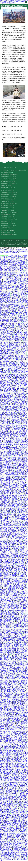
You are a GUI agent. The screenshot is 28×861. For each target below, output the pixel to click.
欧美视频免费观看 (13, 706)
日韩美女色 (9, 288)
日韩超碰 (21, 433)
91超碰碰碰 (9, 762)
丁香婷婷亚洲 (19, 308)
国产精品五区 (3, 705)
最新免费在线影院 (22, 657)
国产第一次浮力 (16, 337)
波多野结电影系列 (12, 467)
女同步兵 (14, 492)
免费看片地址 (14, 826)
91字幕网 (8, 312)
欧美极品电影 (13, 396)
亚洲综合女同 (9, 523)
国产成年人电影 (23, 637)
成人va (23, 439)
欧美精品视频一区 (9, 482)
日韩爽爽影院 (12, 533)
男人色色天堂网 (13, 596)
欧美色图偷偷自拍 (21, 363)
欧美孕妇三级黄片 (22, 618)
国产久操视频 (22, 804)
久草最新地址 (14, 496)
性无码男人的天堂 (5, 260)
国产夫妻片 (24, 778)
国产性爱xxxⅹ (23, 759)
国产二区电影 (22, 446)
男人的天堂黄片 (6, 384)
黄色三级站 (10, 824)
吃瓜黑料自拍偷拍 (5, 773)
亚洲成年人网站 (14, 313)
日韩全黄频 (22, 473)
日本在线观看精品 (23, 355)
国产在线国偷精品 (8, 443)
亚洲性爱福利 (8, 333)
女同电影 (9, 822)
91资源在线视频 (14, 724)
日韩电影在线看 (4, 671)
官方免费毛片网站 (5, 547)
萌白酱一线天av (23, 312)
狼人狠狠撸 (18, 758)
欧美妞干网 (15, 687)
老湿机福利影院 (4, 786)
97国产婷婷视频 (12, 530)
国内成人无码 (13, 601)
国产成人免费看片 (18, 835)
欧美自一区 (9, 282)
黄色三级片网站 (4, 265)
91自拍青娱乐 (10, 259)
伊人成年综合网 (6, 292)
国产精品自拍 (16, 712)
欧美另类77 (11, 499)
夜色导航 (19, 522)
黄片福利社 (20, 515)
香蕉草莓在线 (16, 305)
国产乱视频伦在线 (13, 271)
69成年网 (6, 396)
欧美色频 (22, 852)
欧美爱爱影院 (5, 320)
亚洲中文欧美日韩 (18, 822)
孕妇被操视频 (23, 497)
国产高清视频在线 (9, 358)
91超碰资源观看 (5, 783)
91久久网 (24, 386)
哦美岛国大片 (21, 821)
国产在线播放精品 (22, 560)
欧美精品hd (13, 301)
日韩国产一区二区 (18, 800)
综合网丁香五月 (24, 330)
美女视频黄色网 (21, 745)
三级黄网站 (23, 813)
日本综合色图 (9, 440)
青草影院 (20, 361)
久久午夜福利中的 (7, 438)
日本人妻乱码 (7, 581)
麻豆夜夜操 (10, 371)
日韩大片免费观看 (20, 343)
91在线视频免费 (18, 625)
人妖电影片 (9, 511)
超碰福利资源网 (7, 456)
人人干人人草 (3, 718)
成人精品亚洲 (19, 325)
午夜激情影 (13, 757)
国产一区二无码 (14, 444)
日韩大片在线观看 (21, 837)
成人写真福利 (13, 311)
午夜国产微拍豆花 (7, 336)
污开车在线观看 (9, 486)
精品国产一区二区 (14, 789)
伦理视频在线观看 (9, 610)
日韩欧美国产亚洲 (15, 778)
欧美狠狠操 (9, 305)
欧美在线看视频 (21, 679)
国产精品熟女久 (20, 675)
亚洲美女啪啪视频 (16, 439)
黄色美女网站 (8, 338)
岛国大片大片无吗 (22, 601)
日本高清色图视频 (5, 297)
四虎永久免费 (7, 479)
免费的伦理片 (18, 318)
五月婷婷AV (9, 460)
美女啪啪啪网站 (10, 828)
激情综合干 (19, 623)
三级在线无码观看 (23, 604)
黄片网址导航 (13, 680)
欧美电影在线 (11, 559)
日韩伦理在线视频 (7, 476)
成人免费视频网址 (22, 785)
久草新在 (6, 307)
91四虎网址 (14, 356)
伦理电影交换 (13, 703)
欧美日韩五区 (21, 265)
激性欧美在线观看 (13, 856)
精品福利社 (14, 413)
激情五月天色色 (16, 463)
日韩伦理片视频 (24, 794)
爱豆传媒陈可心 (14, 554)
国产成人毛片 (11, 827)
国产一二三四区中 (9, 664)
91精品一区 (14, 292)
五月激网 (6, 660)
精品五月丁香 (17, 291)
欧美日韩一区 (5, 840)
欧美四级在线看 (14, 753)
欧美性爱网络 (5, 784)
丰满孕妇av (20, 834)
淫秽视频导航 (15, 393)
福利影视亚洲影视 (15, 773)
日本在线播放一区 (5, 314)
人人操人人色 (22, 295)
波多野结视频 (14, 312)
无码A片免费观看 (15, 290)
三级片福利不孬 (21, 533)
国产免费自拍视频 (20, 626)
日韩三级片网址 (8, 278)
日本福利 (24, 573)
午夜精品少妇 (14, 547)
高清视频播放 (9, 635)
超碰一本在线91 (6, 734)
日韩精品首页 (11, 363)
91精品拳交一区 (16, 727)
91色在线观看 (21, 701)
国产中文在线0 (19, 317)
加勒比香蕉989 (10, 342)
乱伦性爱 (6, 716)
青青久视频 (18, 728)
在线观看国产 (22, 266)
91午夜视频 (19, 426)
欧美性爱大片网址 (13, 613)
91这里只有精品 (14, 840)
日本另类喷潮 (23, 818)
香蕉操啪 (23, 346)
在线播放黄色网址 (15, 777)
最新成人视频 (24, 823)
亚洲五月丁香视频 (9, 318)
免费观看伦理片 (4, 354)
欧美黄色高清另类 (12, 679)
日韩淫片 (9, 378)
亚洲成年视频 (20, 563)
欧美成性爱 (13, 657)
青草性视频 (17, 279)
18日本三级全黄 (21, 348)
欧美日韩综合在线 (14, 839)
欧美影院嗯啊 (8, 643)
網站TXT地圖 (14, 241)
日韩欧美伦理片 (15, 257)
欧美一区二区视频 (18, 743)
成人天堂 (14, 288)
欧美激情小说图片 (10, 326)
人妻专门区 (4, 331)
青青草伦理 (25, 801)
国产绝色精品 (17, 523)
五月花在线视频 (10, 663)
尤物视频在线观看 (15, 605)
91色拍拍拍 (21, 529)
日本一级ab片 (10, 611)
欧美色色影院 (22, 370)
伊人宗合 (17, 392)
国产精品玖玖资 (16, 438)
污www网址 (17, 428)
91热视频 (18, 524)
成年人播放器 (11, 545)
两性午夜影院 (8, 590)
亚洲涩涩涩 (12, 267)
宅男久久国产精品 (18, 534)
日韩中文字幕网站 (9, 567)
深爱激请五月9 (6, 790)
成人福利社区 (19, 424)
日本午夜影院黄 (23, 313)
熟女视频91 (15, 804)
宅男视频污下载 (10, 382)
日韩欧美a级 (19, 545)
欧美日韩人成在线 (8, 291)
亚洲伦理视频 (5, 434)
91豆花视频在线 (21, 682)
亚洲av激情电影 (15, 581)
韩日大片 (4, 796)
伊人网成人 (7, 491)
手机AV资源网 (24, 712)
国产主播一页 (13, 616)
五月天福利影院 (19, 350)
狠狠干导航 (21, 709)
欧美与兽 (3, 365)
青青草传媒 (14, 632)
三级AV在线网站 (21, 419)
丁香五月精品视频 (21, 731)
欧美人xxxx (19, 846)
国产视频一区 (22, 352)
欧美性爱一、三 (15, 546)
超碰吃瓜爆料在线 (5, 809)
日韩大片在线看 (22, 495)
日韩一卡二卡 (9, 593)
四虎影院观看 (7, 415)
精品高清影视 (8, 766)
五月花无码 (12, 518)
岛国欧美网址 (4, 503)
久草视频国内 (10, 450)
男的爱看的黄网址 (20, 286)
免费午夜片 (21, 725)
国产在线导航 (19, 578)
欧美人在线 (19, 828)
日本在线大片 (15, 539)
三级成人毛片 (15, 555)
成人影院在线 (18, 452)
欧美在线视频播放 (18, 597)
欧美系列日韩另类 (12, 702)
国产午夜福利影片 (9, 343)
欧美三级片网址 (13, 517)
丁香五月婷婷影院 (5, 826)
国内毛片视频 (22, 458)
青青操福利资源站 (18, 460)
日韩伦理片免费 (18, 593)
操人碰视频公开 (4, 681)
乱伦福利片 (21, 763)
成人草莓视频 (22, 261)
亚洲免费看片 (13, 541)
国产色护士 (25, 438)
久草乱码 (23, 297)
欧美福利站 (19, 367)
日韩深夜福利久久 (5, 788)
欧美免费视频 (3, 271)
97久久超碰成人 (6, 632)
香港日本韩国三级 (5, 730)
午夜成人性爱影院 (22, 703)
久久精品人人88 (23, 503)
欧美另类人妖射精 (8, 835)
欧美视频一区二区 (5, 444)
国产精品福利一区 (11, 542)
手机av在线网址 (6, 609)
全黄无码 (2, 492)
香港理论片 (16, 553)
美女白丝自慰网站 (9, 626)
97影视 (12, 325)
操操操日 (24, 485)
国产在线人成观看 (9, 392)
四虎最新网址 (23, 687)
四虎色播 (20, 540)
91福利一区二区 (21, 591)
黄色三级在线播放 (21, 747)
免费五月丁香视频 (10, 425)
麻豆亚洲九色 (21, 281)
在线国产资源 (5, 301)
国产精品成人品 (12, 543)
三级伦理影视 (3, 673)
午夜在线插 (13, 327)
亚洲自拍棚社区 (8, 751)
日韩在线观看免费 (21, 518)
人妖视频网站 (5, 327)
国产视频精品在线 (5, 435)
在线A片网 (20, 389)
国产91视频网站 (19, 470)
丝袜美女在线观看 (15, 255)
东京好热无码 (16, 441)
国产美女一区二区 (13, 550)
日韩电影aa (20, 332)
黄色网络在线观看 (8, 772)
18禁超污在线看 (12, 796)
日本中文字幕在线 (5, 561)
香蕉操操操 (20, 456)
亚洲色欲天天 (8, 516)
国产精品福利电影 (14, 668)
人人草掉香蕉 (6, 473)
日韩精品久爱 (7, 801)
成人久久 (17, 401)
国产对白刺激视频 (12, 815)
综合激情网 (17, 429)
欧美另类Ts (11, 465)
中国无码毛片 (8, 351)
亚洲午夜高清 (13, 571)
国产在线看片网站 (12, 701)
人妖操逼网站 (22, 479)
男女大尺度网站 (15, 323)
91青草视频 (3, 803)
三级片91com (11, 566)
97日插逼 (6, 805)
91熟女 (2, 760)
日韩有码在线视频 (10, 641)
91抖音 (19, 386)
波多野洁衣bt (12, 437)
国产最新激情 (24, 605)
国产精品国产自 (12, 303)
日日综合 (5, 582)
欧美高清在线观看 (10, 837)
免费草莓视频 (3, 558)
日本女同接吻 (7, 483)
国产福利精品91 (6, 402)
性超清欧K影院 (6, 375)
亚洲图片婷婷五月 (8, 306)
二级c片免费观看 (4, 584)
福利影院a (12, 676)
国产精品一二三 (13, 741)
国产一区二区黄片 (12, 389)
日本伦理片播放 (4, 387)
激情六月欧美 (7, 393)
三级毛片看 (20, 638)
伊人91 (14, 262)
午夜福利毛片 (24, 351)
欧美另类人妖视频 (7, 376)
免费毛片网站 (19, 432)
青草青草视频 (14, 810)
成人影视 (12, 317)
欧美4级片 (7, 257)
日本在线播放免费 (5, 585)
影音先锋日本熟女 (16, 485)
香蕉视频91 (17, 443)
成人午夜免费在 (22, 496)
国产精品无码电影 (17, 847)
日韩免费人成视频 (22, 329)
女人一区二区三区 (21, 692)
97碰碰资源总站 (8, 738)
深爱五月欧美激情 (13, 531)
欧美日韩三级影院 (23, 782)
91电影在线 (23, 584)
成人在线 (16, 306)
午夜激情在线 (4, 599)
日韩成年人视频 (8, 357)
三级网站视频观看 (17, 791)
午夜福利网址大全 (23, 677)
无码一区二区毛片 (12, 700)
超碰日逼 (20, 750)
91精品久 (10, 359)
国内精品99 (3, 259)
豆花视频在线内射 (12, 698)
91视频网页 (15, 849)
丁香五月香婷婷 (23, 744)
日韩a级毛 (7, 472)
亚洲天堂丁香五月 (12, 814)
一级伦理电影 (21, 284)
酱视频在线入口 (17, 845)
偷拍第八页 (20, 275)
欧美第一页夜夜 (13, 805)
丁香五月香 (7, 792)
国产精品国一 (18, 592)
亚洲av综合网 (7, 490)
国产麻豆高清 (24, 422)
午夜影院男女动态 (20, 606)
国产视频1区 (14, 696)
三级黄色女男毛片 (17, 322)
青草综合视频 (16, 346)
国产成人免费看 (21, 381)
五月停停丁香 (21, 762)
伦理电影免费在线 (22, 711)
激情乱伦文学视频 (17, 374)
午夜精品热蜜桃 (22, 365)
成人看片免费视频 (5, 356)
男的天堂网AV (4, 437)
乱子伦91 (5, 335)
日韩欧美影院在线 (12, 386)
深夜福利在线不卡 (5, 554)
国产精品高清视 (7, 521)
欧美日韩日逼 (13, 381)
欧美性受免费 (8, 655)
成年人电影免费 (13, 406)
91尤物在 (12, 307)
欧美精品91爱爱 (13, 732)
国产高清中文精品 (9, 401)
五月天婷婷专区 (13, 498)
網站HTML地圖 (21, 241)
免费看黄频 (15, 556)
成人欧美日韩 (8, 369)
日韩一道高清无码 (20, 603)
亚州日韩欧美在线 (12, 560)
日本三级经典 (3, 797)
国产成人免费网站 (16, 720)
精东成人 (15, 365)
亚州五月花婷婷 (15, 852)
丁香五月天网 (13, 594)
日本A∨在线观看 (4, 313)
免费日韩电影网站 (5, 713)
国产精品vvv (24, 727)
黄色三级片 (12, 767)
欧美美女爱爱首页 (12, 648)
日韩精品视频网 (16, 580)
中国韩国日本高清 (8, 534)
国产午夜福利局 (8, 526)
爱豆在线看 (12, 833)
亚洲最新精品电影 (13, 670)
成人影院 (20, 384)
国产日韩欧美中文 (20, 510)
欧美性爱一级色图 (17, 655)
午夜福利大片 (14, 809)
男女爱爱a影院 (23, 402)
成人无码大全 (15, 402)
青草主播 (18, 437)
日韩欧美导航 (21, 568)
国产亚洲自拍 (21, 451)
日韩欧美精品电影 (5, 708)
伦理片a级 (14, 272)
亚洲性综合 (23, 662)
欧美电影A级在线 (8, 433)
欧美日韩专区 (13, 298)
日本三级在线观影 (8, 300)
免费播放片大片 (15, 813)
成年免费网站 (13, 649)
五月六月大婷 (14, 575)
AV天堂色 (8, 256)
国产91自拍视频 (4, 578)
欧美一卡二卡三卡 (22, 853)
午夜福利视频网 (10, 469)
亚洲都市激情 (10, 652)
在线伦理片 (10, 299)
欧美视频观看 (12, 599)
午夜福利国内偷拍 (13, 269)
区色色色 (15, 359)
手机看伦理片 (3, 284)
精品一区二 (10, 494)
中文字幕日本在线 (22, 574)
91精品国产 (3, 619)
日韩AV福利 (24, 585)
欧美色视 (8, 457)
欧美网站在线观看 (22, 707)
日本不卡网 (7, 569)
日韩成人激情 (21, 690)
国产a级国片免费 (13, 354)
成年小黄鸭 (9, 847)
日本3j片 (22, 429)
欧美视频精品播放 (22, 543)
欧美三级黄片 (4, 380)
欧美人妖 (7, 658)
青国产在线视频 (13, 750)
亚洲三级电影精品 (20, 469)
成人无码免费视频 (23, 294)
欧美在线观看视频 (20, 610)
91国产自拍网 (9, 715)
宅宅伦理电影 (11, 424)
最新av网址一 (21, 480)
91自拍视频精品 (4, 498)
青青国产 (22, 499)
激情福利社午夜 (16, 598)
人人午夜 (25, 808)
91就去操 (16, 572)
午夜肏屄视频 (18, 663)
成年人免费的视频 (21, 693)
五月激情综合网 (12, 797)
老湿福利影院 (21, 558)
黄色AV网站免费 (13, 484)
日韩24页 (6, 676)
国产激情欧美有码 (12, 785)
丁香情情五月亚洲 (14, 699)
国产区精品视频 (10, 728)
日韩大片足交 (21, 673)
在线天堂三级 (12, 661)
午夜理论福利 (13, 265)
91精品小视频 (22, 547)
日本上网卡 (25, 412)
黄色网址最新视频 (7, 769)
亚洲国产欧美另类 (16, 713)
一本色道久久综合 (5, 281)
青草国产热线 (18, 344)
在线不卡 (5, 661)
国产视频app (5, 406)
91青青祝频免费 (14, 662)
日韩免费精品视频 (17, 633)
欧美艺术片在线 (16, 376)
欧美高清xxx (11, 273)
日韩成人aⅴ (17, 628)
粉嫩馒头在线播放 (8, 798)
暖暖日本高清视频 (9, 592)
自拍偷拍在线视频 (5, 497)
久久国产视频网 (5, 795)
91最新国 (14, 821)
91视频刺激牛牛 (5, 552)
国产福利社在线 (10, 565)
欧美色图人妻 (7, 410)
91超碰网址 (15, 600)
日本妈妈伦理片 (18, 719)
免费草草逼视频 (22, 575)
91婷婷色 (17, 466)
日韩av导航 (14, 491)
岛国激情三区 (22, 556)
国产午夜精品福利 (18, 629)
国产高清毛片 (13, 459)
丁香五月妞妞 (7, 607)
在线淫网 (14, 378)
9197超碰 (8, 765)
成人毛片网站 (18, 622)
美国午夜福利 (9, 845)
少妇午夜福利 (8, 614)
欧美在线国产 (17, 339)
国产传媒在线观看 (10, 846)
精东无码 (25, 655)
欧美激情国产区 (9, 694)
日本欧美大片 (17, 507)
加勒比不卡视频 (18, 715)
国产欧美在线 (16, 769)
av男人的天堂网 (16, 665)
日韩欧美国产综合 (18, 527)
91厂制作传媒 (13, 656)
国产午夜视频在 (4, 488)
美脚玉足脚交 (4, 352)
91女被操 (14, 618)
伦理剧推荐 (13, 563)
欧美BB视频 (21, 498)
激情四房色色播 (13, 582)
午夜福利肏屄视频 (18, 686)
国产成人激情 (21, 268)
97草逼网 (2, 486)
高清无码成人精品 (20, 274)
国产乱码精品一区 (18, 684)
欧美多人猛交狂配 (23, 364)
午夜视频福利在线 (16, 373)
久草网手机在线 (13, 786)
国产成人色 (25, 598)
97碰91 (2, 395)
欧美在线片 (4, 424)
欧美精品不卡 (21, 700)
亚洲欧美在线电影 (22, 796)
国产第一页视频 (8, 316)
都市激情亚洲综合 (7, 775)
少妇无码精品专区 (23, 511)
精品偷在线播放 (8, 743)
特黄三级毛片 (19, 630)
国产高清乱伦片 (12, 853)
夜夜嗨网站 (17, 624)
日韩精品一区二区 (17, 808)
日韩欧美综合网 (16, 369)
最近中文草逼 (8, 644)
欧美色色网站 (7, 817)
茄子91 (2, 805)
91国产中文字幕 (22, 830)
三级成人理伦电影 (7, 669)
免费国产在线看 (18, 737)
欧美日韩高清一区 (20, 287)
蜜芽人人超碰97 (22, 282)
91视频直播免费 (6, 485)
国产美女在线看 (23, 696)
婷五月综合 (22, 521)
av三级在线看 (15, 733)
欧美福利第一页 (20, 587)
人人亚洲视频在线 (17, 341)
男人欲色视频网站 (18, 448)
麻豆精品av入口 (7, 464)
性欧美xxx (12, 520)
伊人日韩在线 (8, 374)
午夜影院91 (18, 273)
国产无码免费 (16, 775)
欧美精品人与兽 (16, 573)
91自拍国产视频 (23, 670)
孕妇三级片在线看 (20, 565)
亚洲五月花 (22, 306)
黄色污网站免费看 (5, 575)
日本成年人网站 (5, 656)
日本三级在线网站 (9, 478)
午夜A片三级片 (16, 333)
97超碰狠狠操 (18, 803)
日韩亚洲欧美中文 (23, 656)
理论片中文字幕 (14, 770)
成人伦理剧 (5, 280)
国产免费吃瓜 (16, 823)
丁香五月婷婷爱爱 (7, 791)
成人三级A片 (17, 368)
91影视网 (25, 719)
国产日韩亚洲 (24, 255)
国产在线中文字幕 (10, 731)
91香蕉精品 (17, 300)
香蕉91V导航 (6, 654)
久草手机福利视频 (7, 346)
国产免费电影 (16, 516)
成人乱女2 (14, 464)
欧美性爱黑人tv (18, 752)
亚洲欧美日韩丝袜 (7, 337)
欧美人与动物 (21, 650)
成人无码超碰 (17, 494)
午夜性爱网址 (7, 272)
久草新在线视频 (14, 744)
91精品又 (14, 511)
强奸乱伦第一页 (4, 703)
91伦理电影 (22, 552)
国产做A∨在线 (16, 590)
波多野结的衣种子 (18, 477)
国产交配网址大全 (7, 319)
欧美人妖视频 (3, 355)
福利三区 (8, 810)
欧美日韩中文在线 (23, 292)
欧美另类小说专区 (14, 832)
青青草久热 (4, 830)
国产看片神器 (17, 562)
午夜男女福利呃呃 (14, 407)
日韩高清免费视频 (5, 421)
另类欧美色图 (8, 441)
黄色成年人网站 (13, 394)
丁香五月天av (22, 809)
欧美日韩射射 (8, 687)
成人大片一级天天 (20, 611)
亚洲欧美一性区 (21, 314)
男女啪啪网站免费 (9, 453)
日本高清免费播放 (10, 612)
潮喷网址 (21, 512)
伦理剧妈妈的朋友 (8, 409)
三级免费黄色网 (6, 422)
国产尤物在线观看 (23, 741)
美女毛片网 (23, 756)
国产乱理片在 (18, 400)
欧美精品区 (6, 724)
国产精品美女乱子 (23, 550)
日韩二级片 (14, 384)
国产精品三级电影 (13, 503)
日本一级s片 (7, 721)
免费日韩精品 (10, 606)
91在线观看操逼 (5, 781)
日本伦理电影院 (13, 681)
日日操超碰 (21, 271)
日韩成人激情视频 (13, 294)
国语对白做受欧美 (16, 749)
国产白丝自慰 (3, 294)
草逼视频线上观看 (11, 745)
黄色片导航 (17, 501)
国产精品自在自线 (21, 661)
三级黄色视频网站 (7, 722)
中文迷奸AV (24, 494)
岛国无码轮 (20, 797)
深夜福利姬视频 (13, 364)
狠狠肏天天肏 (21, 757)
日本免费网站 (8, 829)
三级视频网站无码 (5, 373)
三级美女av (21, 447)
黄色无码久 (3, 617)
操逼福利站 (22, 784)
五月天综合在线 (16, 395)
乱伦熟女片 (5, 841)
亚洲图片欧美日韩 (21, 676)
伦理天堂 (23, 749)
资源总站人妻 (3, 545)
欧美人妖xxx (5, 601)
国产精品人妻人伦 (20, 453)
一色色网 (23, 516)
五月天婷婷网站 (4, 741)
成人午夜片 (11, 287)
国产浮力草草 (21, 718)
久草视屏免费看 (21, 698)
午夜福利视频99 (10, 452)
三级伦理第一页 (4, 833)
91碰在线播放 (9, 448)
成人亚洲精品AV (22, 856)
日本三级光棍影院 (18, 399)
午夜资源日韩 (12, 638)
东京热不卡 (10, 617)
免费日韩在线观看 (19, 335)
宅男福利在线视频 (7, 341)
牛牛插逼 (7, 636)
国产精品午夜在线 (5, 854)
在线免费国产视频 (8, 624)
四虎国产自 (21, 396)
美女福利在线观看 (9, 639)
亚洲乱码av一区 (6, 555)
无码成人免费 (21, 714)
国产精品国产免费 (5, 662)
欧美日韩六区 (16, 771)
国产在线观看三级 (10, 304)
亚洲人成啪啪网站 (23, 802)
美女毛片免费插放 (7, 823)
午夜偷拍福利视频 (19, 450)
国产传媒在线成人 (5, 855)
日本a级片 (6, 383)
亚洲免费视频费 (5, 616)
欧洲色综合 (7, 370)
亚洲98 (24, 415)
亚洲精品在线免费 (8, 429)
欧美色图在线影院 (16, 415)
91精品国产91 (23, 257)
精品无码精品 (10, 416)
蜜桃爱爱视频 (5, 571)
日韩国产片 (24, 855)
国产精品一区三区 (23, 288)
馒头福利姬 (3, 712)
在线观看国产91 (12, 504)
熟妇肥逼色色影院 (8, 562)
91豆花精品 (7, 390)
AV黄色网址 (12, 524)
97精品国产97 (19, 674)
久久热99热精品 (21, 467)
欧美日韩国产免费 (20, 416)
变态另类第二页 (16, 475)
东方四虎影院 (22, 492)
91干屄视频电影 (15, 790)
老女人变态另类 (12, 718)
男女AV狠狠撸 (24, 371)
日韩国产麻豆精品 (8, 339)
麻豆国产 (6, 683)
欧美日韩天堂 (13, 746)
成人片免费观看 (18, 316)
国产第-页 (18, 588)
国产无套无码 (4, 670)
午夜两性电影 (5, 317)
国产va (19, 632)
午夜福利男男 (16, 756)
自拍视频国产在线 (17, 256)
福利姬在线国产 (18, 409)
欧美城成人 (18, 567)
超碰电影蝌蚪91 (8, 477)
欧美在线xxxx (24, 546)
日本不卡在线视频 (10, 667)
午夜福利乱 (18, 397)
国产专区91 (18, 310)
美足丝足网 (21, 596)
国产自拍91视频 (4, 403)
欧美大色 (11, 335)
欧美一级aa (7, 759)
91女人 (10, 536)
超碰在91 (17, 520)
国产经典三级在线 (5, 720)
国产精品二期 (3, 504)
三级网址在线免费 (9, 470)
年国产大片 (14, 817)
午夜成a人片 (22, 843)
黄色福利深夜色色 (5, 496)
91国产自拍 (7, 735)
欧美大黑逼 (20, 298)
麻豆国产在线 (22, 705)
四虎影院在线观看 (12, 451)
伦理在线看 (15, 521)
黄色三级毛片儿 (8, 399)
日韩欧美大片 (10, 622)
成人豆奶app (14, 540)
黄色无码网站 (16, 695)
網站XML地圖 (6, 241)
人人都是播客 (13, 707)
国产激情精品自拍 (8, 625)
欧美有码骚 (11, 501)
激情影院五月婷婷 (14, 794)
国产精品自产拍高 (21, 542)
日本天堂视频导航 (16, 410)
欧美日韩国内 (10, 349)
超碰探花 (7, 461)
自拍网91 (15, 433)
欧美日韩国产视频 (16, 390)
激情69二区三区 (14, 552)
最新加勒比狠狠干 (21, 548)
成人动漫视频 (16, 351)
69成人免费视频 (13, 782)
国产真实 (2, 586)
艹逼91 (17, 767)
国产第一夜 (11, 397)
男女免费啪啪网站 (15, 297)
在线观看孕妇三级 (5, 778)
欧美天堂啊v (15, 319)
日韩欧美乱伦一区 (7, 771)
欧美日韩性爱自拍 (12, 263)
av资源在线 (14, 568)
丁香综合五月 (3, 827)
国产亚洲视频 (8, 514)
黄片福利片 (22, 380)
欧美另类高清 (13, 387)
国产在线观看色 (22, 740)
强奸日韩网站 (10, 400)
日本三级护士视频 (5, 330)
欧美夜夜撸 (5, 714)
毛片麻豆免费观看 (12, 535)
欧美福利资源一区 (15, 795)
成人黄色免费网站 (16, 607)
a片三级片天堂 (15, 735)
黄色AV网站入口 (16, 765)
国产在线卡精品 (5, 851)
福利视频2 (6, 541)
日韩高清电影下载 (8, 719)
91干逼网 (8, 325)
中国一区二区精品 (14, 445)
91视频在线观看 (11, 405)
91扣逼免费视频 (4, 518)
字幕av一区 (10, 631)
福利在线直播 (16, 338)
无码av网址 (20, 356)
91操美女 (2, 658)
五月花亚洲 (9, 800)
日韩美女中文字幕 (10, 588)
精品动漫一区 (17, 420)
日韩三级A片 (12, 591)
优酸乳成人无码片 (8, 737)
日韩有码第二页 (7, 821)
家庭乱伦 (10, 651)
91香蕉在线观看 (4, 649)
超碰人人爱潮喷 (13, 549)
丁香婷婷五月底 (24, 699)
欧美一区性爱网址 (16, 734)
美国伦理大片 (22, 706)
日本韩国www (6, 515)
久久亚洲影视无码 (20, 566)
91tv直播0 (14, 456)
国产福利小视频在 (23, 582)
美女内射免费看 (18, 772)
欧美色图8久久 (13, 671)
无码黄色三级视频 (5, 657)
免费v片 (17, 807)
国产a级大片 (17, 440)
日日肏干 (5, 509)
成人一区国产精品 (16, 569)
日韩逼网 (6, 537)
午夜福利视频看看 (17, 766)
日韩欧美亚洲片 (20, 509)
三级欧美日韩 (20, 327)
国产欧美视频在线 (7, 804)
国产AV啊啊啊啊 (7, 262)
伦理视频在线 (4, 495)
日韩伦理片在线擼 (23, 811)
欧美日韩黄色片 (14, 497)
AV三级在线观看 (18, 738)
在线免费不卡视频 (18, 635)
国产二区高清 (17, 526)
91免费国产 (3, 419)
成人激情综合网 (21, 262)
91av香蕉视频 (24, 829)
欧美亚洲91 (9, 492)
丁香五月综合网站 (18, 278)
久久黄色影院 (3, 603)
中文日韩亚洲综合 (21, 827)
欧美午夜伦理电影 (8, 629)
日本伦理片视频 (11, 432)
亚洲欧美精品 (21, 530)
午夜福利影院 (13, 683)
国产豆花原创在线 (19, 639)
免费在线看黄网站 (20, 652)
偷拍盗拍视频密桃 (15, 708)
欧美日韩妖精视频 (15, 472)
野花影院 (14, 740)
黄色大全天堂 (4, 638)
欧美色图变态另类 (15, 585)
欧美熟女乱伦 (14, 854)
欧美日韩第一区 (14, 320)
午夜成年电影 (13, 690)
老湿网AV (24, 728)
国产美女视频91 (12, 673)
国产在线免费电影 (13, 705)
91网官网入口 (3, 458)
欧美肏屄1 (19, 505)
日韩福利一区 (8, 598)
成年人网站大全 (7, 573)
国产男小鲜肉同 (4, 407)
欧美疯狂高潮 (7, 568)
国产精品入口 (3, 367)
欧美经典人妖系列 (23, 786)
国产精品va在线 (14, 434)
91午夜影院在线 (5, 605)
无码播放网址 (8, 695)
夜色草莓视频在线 (18, 651)
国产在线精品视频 (10, 362)
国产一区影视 (24, 553)
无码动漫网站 (10, 466)
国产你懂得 (19, 382)
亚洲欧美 (9, 600)
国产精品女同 (12, 682)
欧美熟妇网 (9, 619)
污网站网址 (22, 792)
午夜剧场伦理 (13, 480)
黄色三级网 (14, 457)
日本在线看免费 (4, 832)
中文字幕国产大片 (20, 431)
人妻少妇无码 (20, 301)
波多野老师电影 (6, 540)
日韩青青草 (17, 371)
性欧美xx (3, 728)
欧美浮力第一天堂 (15, 489)
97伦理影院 (9, 665)
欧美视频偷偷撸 (22, 394)
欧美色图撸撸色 (21, 311)
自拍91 (16, 408)
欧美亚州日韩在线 (10, 630)
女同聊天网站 (7, 637)
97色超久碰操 (13, 361)
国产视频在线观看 (17, 760)
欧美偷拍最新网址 (9, 310)
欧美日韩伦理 (11, 693)
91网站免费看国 (4, 311)
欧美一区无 (14, 370)
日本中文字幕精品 (10, 674)
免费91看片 (25, 483)
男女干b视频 (7, 323)
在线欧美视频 (21, 815)
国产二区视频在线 (15, 783)
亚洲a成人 (13, 537)
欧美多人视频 (14, 473)
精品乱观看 (20, 660)
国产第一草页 (24, 323)
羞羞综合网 (5, 274)
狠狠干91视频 (22, 571)
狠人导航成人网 (22, 517)
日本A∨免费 (12, 509)
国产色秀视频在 (22, 280)
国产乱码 (12, 260)
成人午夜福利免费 (5, 858)
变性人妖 (6, 744)
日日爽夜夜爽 (11, 688)
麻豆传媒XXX (22, 594)
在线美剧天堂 (5, 489)
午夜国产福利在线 (5, 295)
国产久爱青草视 (10, 807)
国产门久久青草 (12, 284)
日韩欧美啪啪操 (21, 459)
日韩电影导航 (23, 832)
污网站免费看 (4, 533)
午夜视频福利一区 (12, 414)
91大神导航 (7, 733)
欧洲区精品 (23, 403)
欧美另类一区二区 (20, 358)
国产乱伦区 (10, 752)
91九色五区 (11, 603)
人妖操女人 (6, 594)
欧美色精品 (13, 515)
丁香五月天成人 (11, 324)
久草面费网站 (3, 747)
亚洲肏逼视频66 (16, 643)
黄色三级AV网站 (21, 504)
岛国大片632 (7, 727)
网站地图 (16, 252)
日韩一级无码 (17, 824)
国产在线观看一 (18, 299)
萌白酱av (17, 499)
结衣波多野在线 (20, 612)
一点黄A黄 (12, 431)
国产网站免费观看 (5, 820)
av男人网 (16, 259)
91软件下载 (23, 407)
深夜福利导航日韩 (16, 609)
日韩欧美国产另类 (21, 641)
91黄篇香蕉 (13, 574)
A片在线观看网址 (5, 818)
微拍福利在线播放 (23, 457)
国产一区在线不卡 (19, 465)
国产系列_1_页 (14, 843)
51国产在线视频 (11, 388)
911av (2, 743)
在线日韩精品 (9, 586)
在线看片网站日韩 (14, 383)
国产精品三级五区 (17, 579)
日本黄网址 (4, 324)
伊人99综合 (3, 824)
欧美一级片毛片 (13, 495)
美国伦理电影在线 (23, 671)
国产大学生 (3, 814)
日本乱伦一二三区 (21, 559)
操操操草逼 (19, 425)
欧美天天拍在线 (18, 739)
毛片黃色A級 (14, 479)
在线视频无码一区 (5, 413)
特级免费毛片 (22, 810)
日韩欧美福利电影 (16, 855)
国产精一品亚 (18, 349)
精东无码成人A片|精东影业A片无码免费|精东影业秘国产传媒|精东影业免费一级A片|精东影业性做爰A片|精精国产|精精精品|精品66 (14, 251)
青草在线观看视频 (20, 528)
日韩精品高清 (24, 443)
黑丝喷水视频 (19, 304)
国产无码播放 (24, 781)
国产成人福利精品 (9, 350)
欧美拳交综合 (5, 770)
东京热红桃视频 (13, 280)
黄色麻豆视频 (14, 375)
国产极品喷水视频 (10, 623)
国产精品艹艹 (19, 326)
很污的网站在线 (19, 454)
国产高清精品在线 (20, 726)
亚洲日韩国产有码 (16, 421)
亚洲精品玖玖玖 (18, 331)
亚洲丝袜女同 (16, 722)
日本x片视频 (23, 259)
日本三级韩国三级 (18, 751)
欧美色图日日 (15, 792)
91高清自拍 (21, 613)
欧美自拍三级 (22, 293)
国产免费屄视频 (12, 558)
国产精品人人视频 (13, 266)
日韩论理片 (11, 285)
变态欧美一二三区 (5, 439)
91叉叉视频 (15, 754)
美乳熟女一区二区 (15, 561)
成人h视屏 (8, 763)
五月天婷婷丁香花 (10, 427)
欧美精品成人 (14, 295)
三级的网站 (12, 578)
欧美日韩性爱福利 (21, 833)
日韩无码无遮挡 (23, 826)
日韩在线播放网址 (5, 574)
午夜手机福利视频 (12, 650)
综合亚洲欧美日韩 (20, 667)
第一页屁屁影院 (4, 782)
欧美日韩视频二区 (12, 275)
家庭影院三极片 (21, 599)
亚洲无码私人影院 (6, 618)
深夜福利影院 (14, 788)
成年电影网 (9, 475)
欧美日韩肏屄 (8, 633)
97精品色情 (9, 365)
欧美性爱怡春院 (23, 393)
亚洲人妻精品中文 (5, 577)
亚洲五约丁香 (16, 829)
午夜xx (22, 466)
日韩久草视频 (24, 716)
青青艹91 (3, 745)
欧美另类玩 (17, 617)
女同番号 (19, 324)
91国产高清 (20, 814)
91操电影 (5, 767)
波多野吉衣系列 (22, 269)
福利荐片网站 (7, 696)
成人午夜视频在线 (12, 268)
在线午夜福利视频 (12, 332)
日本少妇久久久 (19, 841)
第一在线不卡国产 (14, 345)
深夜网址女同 (3, 688)
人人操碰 (25, 772)
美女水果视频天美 (13, 355)
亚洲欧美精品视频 (5, 811)
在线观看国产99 (21, 541)
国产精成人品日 (4, 484)
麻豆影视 (14, 762)
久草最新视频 (3, 779)
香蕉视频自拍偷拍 (13, 458)
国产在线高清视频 (22, 689)
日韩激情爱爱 (3, 856)
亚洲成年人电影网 (23, 531)
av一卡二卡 (16, 798)
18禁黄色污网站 (6, 446)
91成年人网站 (22, 354)
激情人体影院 (23, 418)
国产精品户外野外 (8, 684)
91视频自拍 (21, 549)
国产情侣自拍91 (8, 527)
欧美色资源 (9, 580)
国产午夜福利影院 (18, 357)
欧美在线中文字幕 (16, 490)
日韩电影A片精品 (11, 505)
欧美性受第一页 (19, 620)
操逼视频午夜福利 (13, 604)
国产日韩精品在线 (16, 658)
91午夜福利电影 (11, 308)
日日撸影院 (15, 336)
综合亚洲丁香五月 (14, 403)
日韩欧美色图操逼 (15, 508)
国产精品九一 (14, 730)
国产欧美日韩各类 (22, 648)
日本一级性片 (18, 478)
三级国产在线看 (15, 422)
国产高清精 (12, 587)
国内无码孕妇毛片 (10, 675)
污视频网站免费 (10, 758)
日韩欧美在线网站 (12, 689)
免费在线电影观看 (5, 813)
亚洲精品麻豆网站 (22, 842)
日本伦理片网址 (14, 818)
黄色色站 (5, 524)
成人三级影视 (19, 267)
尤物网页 (8, 546)
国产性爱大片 (11, 747)
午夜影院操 (4, 700)
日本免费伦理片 (16, 721)
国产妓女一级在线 (8, 418)
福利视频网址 (10, 836)
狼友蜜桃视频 (8, 760)
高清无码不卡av (7, 776)
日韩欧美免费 (5, 502)
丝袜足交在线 (9, 642)
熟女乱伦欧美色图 (5, 293)
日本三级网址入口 (15, 858)
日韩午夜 (5, 345)
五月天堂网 (6, 753)
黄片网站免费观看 (12, 348)
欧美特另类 (23, 777)
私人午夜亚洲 (14, 811)
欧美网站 (2, 636)
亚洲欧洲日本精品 (20, 377)
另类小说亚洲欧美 (16, 483)
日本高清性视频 (23, 849)
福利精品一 (6, 777)
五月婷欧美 (13, 314)
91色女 (26, 635)
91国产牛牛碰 (17, 645)
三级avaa (20, 414)
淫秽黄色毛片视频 (23, 817)
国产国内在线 (4, 394)
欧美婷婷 (18, 427)
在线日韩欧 (17, 342)
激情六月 (18, 276)
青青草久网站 (9, 628)
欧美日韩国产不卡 (10, 276)
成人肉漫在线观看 (20, 307)
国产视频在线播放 (9, 454)
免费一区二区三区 (22, 680)
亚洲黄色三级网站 (13, 779)
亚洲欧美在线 (17, 631)
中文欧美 (16, 482)
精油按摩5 (3, 256)
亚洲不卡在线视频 (17, 644)
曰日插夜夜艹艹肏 (13, 529)
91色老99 (8, 539)
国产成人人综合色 (5, 290)
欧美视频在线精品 (14, 488)
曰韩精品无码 (21, 464)
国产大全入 (3, 698)
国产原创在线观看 (12, 834)
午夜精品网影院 (13, 677)
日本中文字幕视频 (23, 779)
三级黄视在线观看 (9, 764)
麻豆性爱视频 (18, 694)
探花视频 (22, 798)
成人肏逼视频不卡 (23, 854)
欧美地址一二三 (6, 412)
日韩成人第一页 (8, 279)
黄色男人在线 (8, 579)
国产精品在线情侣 (10, 426)
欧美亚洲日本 (14, 512)
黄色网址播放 (5, 361)
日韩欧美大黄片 (16, 816)
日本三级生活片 (4, 690)
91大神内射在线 (6, 816)
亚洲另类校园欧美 (12, 419)
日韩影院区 (11, 408)
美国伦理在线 (20, 537)
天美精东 (9, 712)
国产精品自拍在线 (16, 801)
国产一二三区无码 (8, 647)
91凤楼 (21, 805)
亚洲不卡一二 (19, 688)
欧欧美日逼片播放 (10, 692)
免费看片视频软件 (23, 491)
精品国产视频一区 (9, 620)
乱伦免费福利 (15, 759)
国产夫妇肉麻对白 (8, 859)
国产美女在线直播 (18, 647)
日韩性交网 (20, 303)
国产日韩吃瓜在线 (8, 428)
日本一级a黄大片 (9, 368)
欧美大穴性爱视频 (22, 435)
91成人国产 (24, 310)
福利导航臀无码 (13, 447)
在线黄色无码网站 (15, 461)
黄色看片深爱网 (10, 510)
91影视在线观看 (13, 714)
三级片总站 (5, 445)
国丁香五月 (6, 508)
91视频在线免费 (16, 476)
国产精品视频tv (4, 682)
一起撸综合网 (9, 597)
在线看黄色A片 (23, 406)
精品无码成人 (16, 514)
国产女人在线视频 (9, 344)
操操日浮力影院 (13, 725)
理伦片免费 (10, 331)
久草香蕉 (14, 282)
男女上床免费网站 (16, 636)
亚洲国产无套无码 (22, 577)
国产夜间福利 (10, 803)
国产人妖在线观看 (21, 362)
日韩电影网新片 (16, 536)
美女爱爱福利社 (22, 263)
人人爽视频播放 (14, 330)
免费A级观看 (22, 732)
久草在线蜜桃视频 (13, 380)
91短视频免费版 (12, 329)
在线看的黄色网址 (20, 664)
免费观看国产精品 (15, 820)
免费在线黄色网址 (16, 412)
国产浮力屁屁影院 (12, 830)
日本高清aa (3, 606)
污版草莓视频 (17, 642)
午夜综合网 (13, 660)
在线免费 (5, 709)
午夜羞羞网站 (6, 749)
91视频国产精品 (14, 784)
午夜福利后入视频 (7, 556)
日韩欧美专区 (16, 614)
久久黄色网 (22, 408)
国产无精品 (5, 431)
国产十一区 (14, 446)
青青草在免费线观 (13, 352)
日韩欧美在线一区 (7, 849)
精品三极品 (13, 281)
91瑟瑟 (20, 730)
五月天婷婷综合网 (7, 322)
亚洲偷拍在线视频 (7, 754)
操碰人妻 (18, 405)
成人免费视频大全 (12, 711)
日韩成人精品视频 (15, 781)
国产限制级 (20, 649)
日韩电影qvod (15, 637)
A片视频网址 (3, 414)
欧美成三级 (12, 548)
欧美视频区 (21, 272)
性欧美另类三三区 (15, 716)
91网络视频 (15, 763)
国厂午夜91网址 (10, 471)
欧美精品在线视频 (15, 851)
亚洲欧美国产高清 (18, 619)
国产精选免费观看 (16, 654)
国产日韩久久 (11, 367)
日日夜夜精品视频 (5, 512)
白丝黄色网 (25, 824)
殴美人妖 (25, 486)
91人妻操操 (13, 435)
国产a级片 (16, 418)
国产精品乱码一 (14, 502)
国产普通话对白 (7, 740)
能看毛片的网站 (7, 463)
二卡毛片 (10, 553)
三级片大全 (5, 591)
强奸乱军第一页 (8, 645)
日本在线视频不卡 (23, 378)
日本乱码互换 (18, 486)
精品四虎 (11, 572)
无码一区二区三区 (9, 528)
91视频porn (12, 274)
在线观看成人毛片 (21, 260)
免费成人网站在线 (12, 842)
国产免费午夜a (6, 852)
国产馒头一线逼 (10, 286)
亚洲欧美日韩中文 (22, 702)
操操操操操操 (9, 739)
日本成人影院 (16, 669)
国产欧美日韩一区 (20, 285)
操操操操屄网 (17, 586)
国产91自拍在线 (4, 480)
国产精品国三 (23, 434)
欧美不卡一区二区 (9, 377)
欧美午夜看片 (8, 395)
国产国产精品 (14, 293)
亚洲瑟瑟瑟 (13, 577)
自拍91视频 (21, 683)
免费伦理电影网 (13, 261)
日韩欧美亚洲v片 (20, 388)
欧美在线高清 (16, 848)
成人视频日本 (5, 563)
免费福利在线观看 (23, 413)
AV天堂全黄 (24, 420)
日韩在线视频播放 (7, 756)
